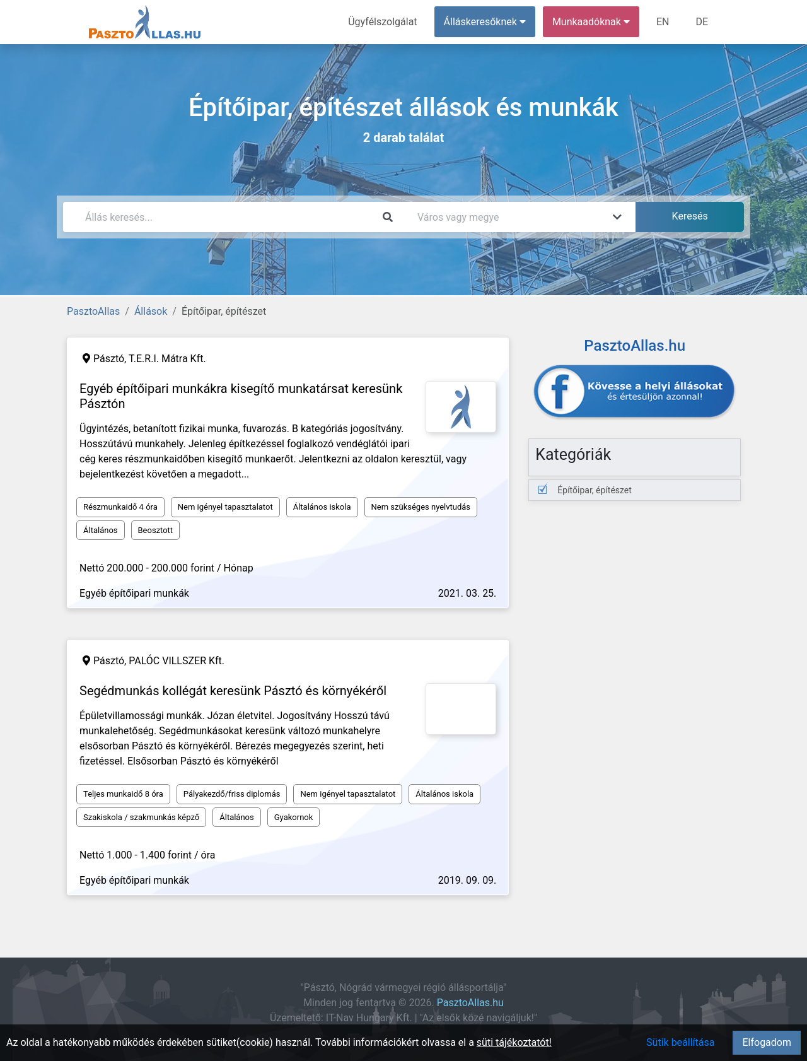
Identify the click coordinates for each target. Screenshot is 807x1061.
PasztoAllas (93, 311)
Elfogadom (766, 1042)
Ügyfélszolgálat (382, 22)
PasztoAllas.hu (470, 1003)
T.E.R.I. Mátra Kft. (167, 359)
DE (701, 22)
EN (663, 22)
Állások (150, 311)
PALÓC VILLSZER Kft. (176, 661)
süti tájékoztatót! (514, 1042)
